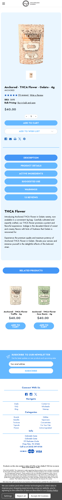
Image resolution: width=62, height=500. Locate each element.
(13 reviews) (23, 95)
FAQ (16, 406)
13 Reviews (31, 197)
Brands (16, 417)
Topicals (16, 425)
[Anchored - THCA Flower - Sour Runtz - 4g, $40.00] (43, 294)
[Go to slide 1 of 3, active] (26, 339)
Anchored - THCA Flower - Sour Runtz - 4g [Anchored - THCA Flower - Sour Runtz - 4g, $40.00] (44, 313)
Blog (16, 409)
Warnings (31, 189)
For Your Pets (46, 425)
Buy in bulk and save (26, 102)
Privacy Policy (52, 490)
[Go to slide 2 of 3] (30, 339)
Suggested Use (31, 181)
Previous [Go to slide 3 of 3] (3, 306)
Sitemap (46, 409)
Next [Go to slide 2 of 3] (56, 306)
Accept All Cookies (39, 495)
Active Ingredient (45, 428)
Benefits (16, 420)
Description (31, 157)
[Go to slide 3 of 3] (34, 339)
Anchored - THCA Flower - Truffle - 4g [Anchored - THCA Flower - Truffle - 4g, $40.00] (15, 313)
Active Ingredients (31, 173)
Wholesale (45, 406)
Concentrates (46, 422)
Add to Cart (15, 326)
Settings (8, 495)
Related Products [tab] (31, 270)
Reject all (21, 495)
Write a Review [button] (36, 95)
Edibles (45, 417)
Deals (16, 404)
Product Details (31, 165)
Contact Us (46, 404)
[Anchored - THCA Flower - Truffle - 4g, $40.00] (15, 294)
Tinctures (16, 422)
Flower (16, 428)
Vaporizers (46, 420)
